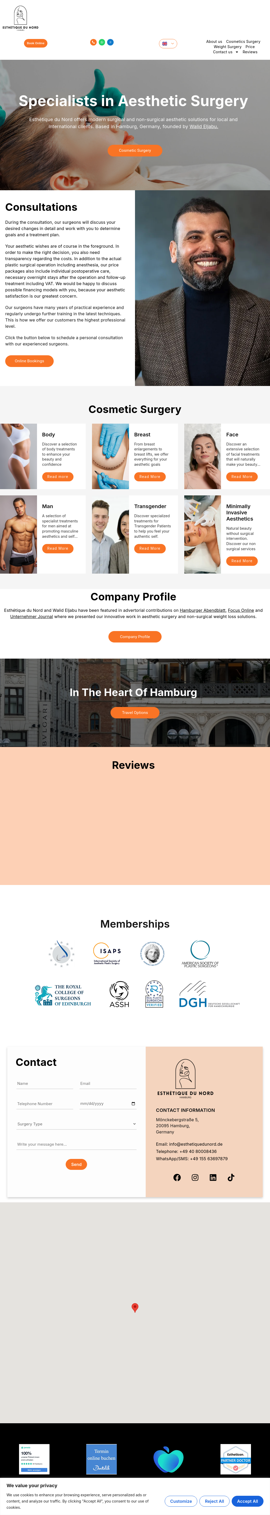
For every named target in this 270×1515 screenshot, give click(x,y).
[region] (135, 1496)
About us (214, 41)
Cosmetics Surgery (243, 41)
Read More (150, 477)
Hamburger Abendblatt (202, 611)
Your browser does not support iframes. (135, 830)
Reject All (214, 1501)
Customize (181, 1501)
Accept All (247, 1501)
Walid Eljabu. (203, 126)
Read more (58, 477)
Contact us (226, 52)
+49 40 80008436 (198, 1152)
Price (250, 46)
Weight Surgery (228, 46)
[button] (135, 1311)
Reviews (250, 52)
